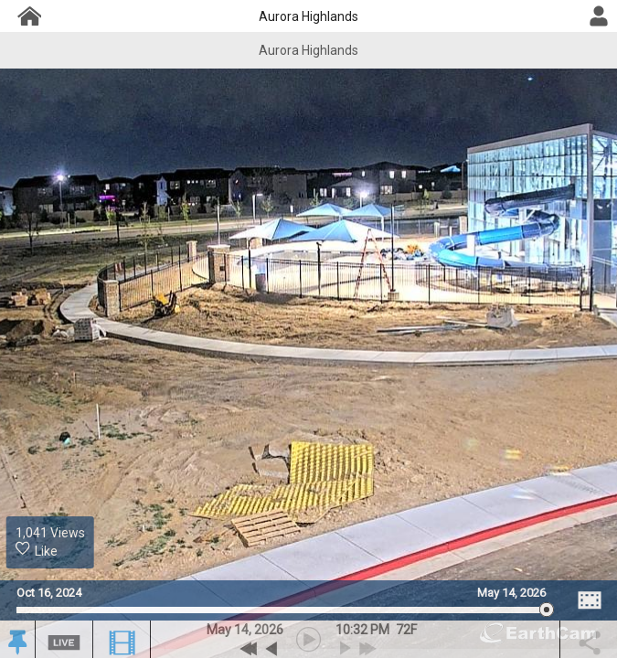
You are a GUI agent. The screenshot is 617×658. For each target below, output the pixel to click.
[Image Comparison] (589, 600)
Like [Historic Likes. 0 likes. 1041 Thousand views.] (37, 549)
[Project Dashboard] (28, 16)
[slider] (281, 610)
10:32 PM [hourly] (362, 629)
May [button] (219, 629)
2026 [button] (268, 629)
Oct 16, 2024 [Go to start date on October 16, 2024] (48, 593)
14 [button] (241, 629)
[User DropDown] (599, 16)
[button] (16, 641)
